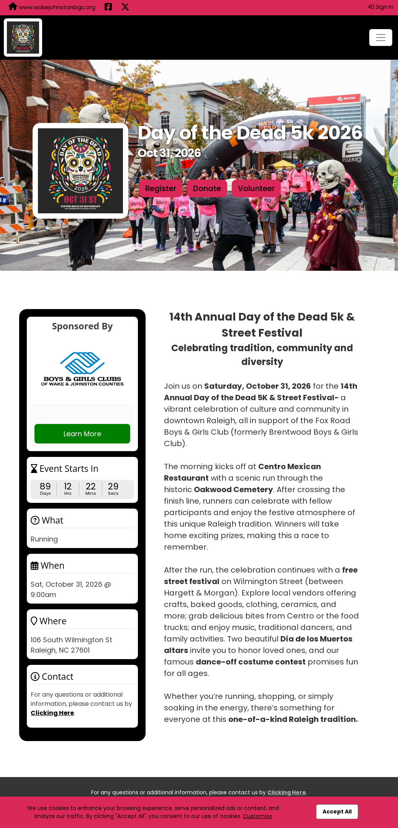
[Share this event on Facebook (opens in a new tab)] (108, 8)
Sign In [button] (380, 7)
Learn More (82, 434)
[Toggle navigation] (380, 37)
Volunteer (256, 188)
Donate (207, 188)
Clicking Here (52, 713)
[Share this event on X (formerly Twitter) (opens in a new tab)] (125, 8)
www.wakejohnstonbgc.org (51, 7)
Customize (257, 816)
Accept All (337, 811)
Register (160, 188)
